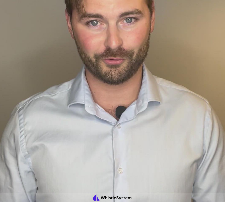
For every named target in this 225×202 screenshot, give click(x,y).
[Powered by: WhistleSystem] (112, 197)
